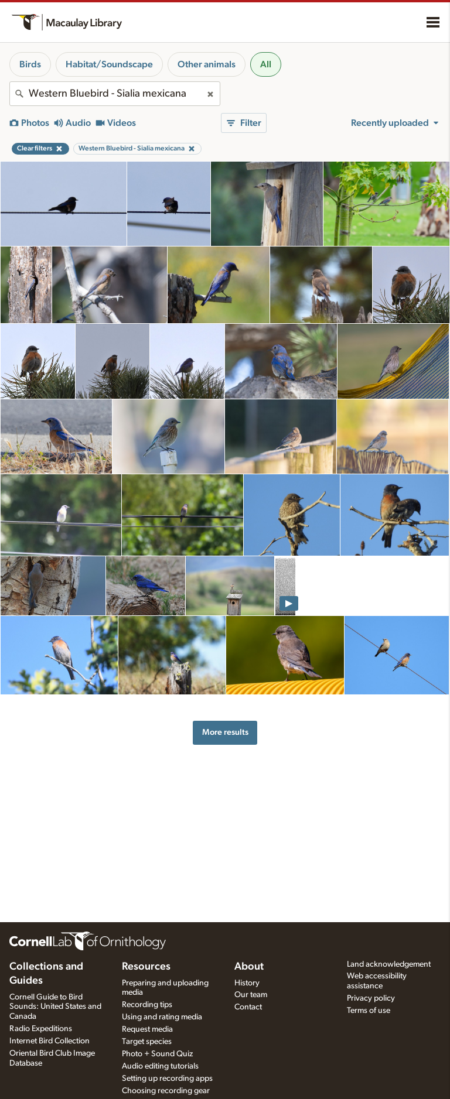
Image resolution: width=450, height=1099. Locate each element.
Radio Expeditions (40, 1029)
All (265, 64)
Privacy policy (371, 998)
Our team (250, 995)
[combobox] (115, 93)
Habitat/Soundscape (109, 64)
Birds (30, 64)
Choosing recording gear (166, 1091)
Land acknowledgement (389, 964)
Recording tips (147, 1005)
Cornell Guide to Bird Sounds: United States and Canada (55, 1007)
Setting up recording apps (167, 1078)
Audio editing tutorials (160, 1066)
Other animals (207, 64)
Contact (248, 1007)
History (247, 983)
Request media (147, 1029)
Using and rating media (162, 1017)
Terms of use (368, 1010)
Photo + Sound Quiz (157, 1054)
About (249, 966)
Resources (146, 966)
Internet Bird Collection (49, 1041)
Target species (147, 1042)
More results (225, 732)
